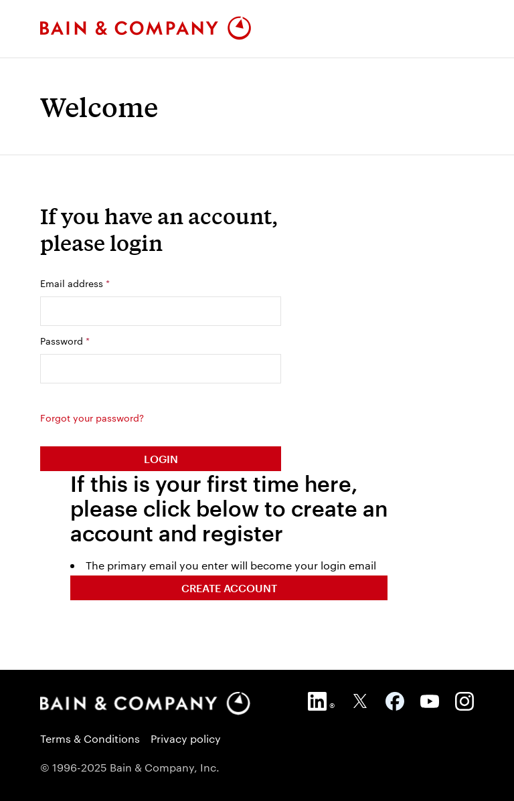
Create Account (229, 588)
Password (65, 340)
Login (161, 458)
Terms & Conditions (90, 738)
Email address (75, 283)
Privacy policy (186, 738)
